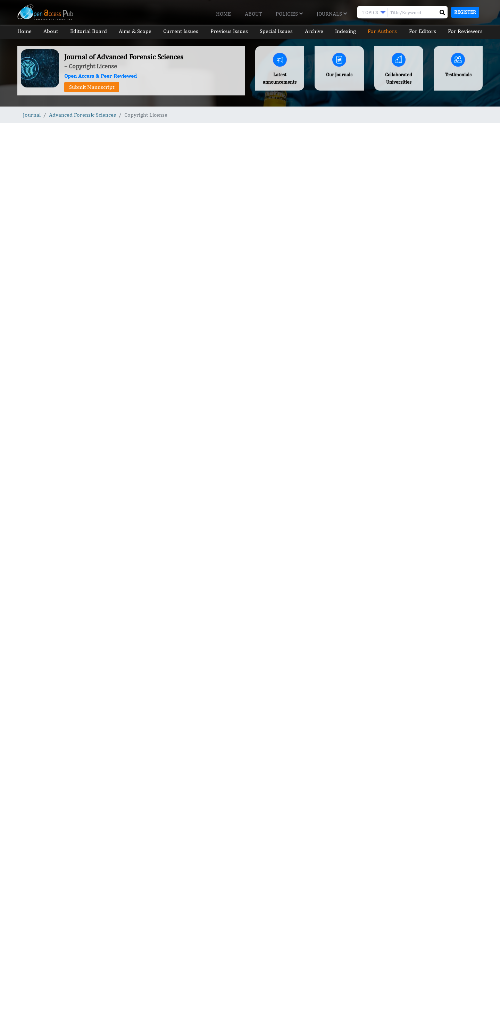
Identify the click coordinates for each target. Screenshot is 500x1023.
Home (223, 13)
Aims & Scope (135, 31)
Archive (314, 31)
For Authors (382, 31)
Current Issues (180, 31)
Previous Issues (229, 31)
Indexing (345, 31)
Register (465, 12)
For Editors (422, 31)
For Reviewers (465, 31)
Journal (32, 114)
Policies (289, 13)
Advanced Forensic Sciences (82, 114)
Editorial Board (88, 31)
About (253, 13)
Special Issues (276, 31)
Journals (332, 13)
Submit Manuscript (91, 87)
